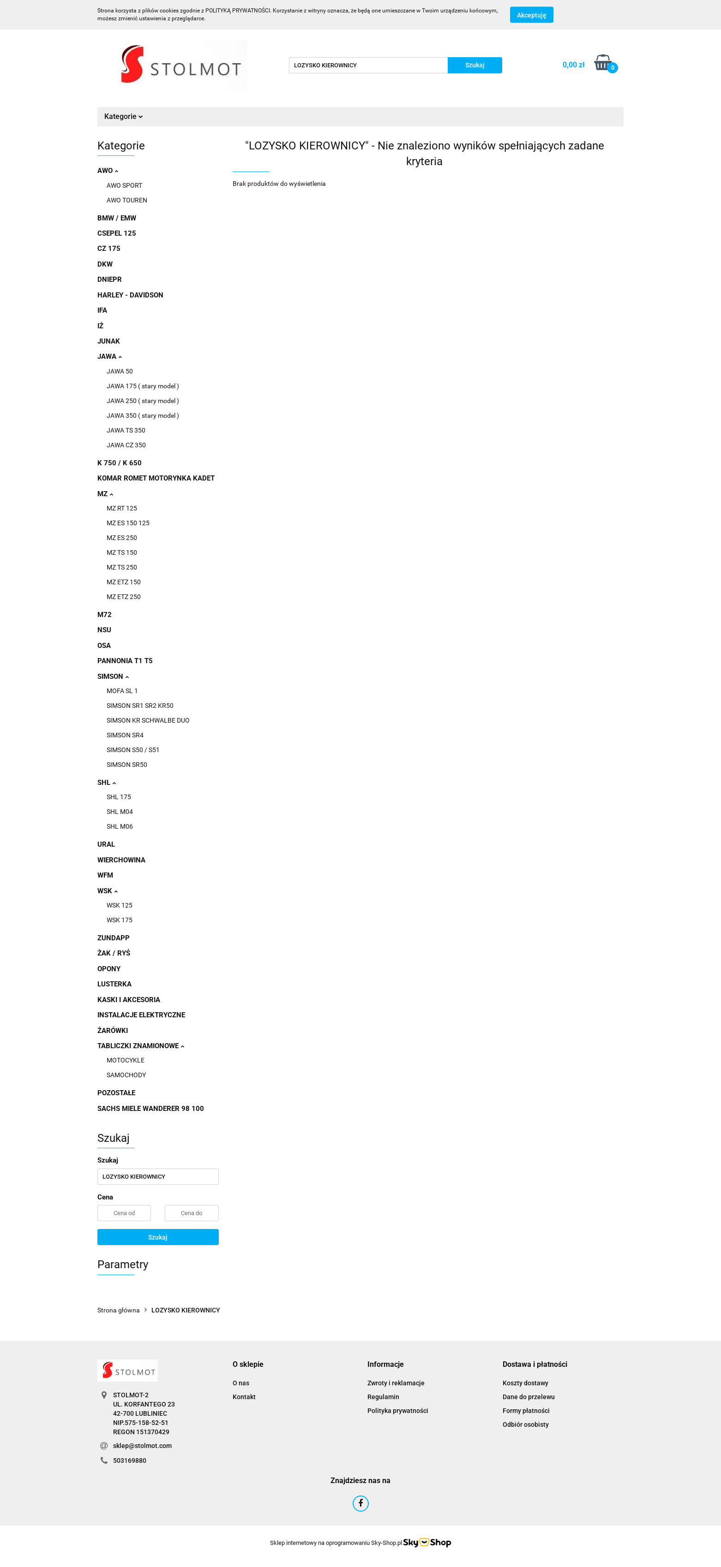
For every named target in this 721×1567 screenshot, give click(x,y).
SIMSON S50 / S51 (133, 750)
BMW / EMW (116, 218)
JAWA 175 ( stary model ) (143, 386)
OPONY (108, 969)
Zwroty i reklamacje (396, 1383)
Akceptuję (532, 15)
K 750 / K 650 (119, 463)
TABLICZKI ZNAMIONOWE (140, 1046)
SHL (106, 782)
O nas (241, 1383)
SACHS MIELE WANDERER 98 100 (150, 1108)
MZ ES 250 (122, 537)
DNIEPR (109, 279)
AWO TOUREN (127, 200)
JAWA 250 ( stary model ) (143, 400)
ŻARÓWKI (112, 1031)
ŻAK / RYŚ (113, 953)
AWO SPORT (124, 185)
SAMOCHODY (126, 1075)
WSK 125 (119, 905)
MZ (105, 494)
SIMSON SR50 (127, 764)
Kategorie (123, 116)
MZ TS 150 (122, 552)
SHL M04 (120, 811)
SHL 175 (119, 797)
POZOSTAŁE (116, 1093)
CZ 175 (108, 248)
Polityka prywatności (397, 1410)
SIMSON (113, 676)
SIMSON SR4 (125, 735)
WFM (105, 875)
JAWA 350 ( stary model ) (143, 415)
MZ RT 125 (122, 508)
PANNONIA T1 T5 (125, 661)
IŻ (100, 326)
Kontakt (244, 1397)
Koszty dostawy (525, 1383)
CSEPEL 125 (116, 233)
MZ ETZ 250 (124, 596)
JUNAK (108, 341)
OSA (104, 645)
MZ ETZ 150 (124, 582)
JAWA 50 (120, 371)
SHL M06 (120, 826)
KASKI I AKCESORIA (128, 1000)
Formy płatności (526, 1410)
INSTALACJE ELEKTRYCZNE (141, 1015)
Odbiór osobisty (526, 1424)
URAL (106, 844)
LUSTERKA (114, 984)
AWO (107, 170)
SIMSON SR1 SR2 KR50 (140, 705)
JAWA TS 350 (126, 430)
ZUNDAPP (113, 938)
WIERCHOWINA (121, 860)
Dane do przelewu (529, 1397)
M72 (104, 615)
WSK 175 (119, 920)
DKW (105, 264)
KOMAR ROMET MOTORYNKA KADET (156, 478)
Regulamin (383, 1397)
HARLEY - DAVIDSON (130, 295)
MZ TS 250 (122, 567)
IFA (102, 310)
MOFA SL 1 (122, 690)
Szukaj (158, 1237)
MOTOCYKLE (125, 1060)
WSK (107, 891)
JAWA (109, 356)
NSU (104, 630)
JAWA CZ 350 (126, 445)
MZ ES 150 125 (128, 523)
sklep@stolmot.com (142, 1445)
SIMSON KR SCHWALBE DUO (148, 720)
